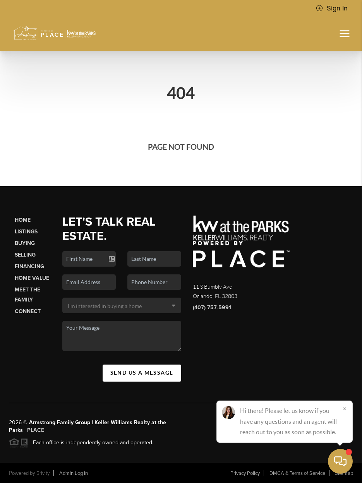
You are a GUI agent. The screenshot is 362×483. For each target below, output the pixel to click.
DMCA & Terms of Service (297, 473)
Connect (28, 311)
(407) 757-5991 (212, 307)
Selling (25, 255)
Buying (25, 243)
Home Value (32, 278)
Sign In (332, 8)
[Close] (344, 409)
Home (23, 220)
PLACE (35, 430)
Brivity (43, 473)
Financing (29, 266)
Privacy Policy (245, 473)
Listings (26, 231)
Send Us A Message (141, 373)
